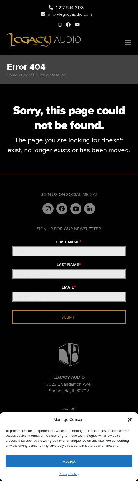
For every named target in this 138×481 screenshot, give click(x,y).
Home (12, 75)
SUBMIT (69, 317)
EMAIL (69, 287)
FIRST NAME (69, 241)
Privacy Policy (69, 474)
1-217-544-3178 (70, 7)
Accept (69, 461)
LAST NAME (69, 264)
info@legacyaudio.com (70, 14)
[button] (129, 419)
